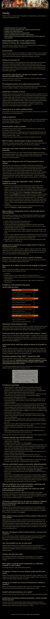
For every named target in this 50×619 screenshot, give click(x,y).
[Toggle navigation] (45, 8)
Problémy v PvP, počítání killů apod (13, 31)
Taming (29, 443)
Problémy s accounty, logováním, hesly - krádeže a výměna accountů (22, 29)
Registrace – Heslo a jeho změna (33, 192)
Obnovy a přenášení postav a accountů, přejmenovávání (19, 34)
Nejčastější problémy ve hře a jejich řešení (15, 28)
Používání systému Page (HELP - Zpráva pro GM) (16, 33)
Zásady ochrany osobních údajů (32, 614)
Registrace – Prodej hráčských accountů (21, 207)
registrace (39, 470)
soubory (23, 512)
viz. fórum (30, 470)
